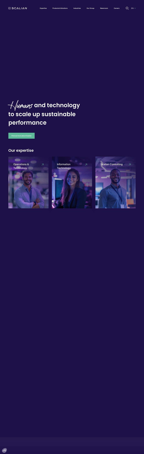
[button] (4, 450)
